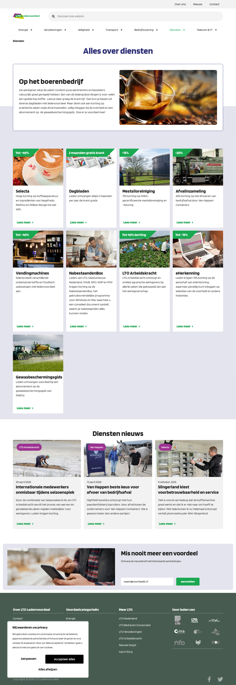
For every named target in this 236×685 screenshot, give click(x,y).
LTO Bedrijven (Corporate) (135, 625)
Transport (114, 30)
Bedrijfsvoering (146, 30)
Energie (26, 30)
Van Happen (96, 447)
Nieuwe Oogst (127, 645)
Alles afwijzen (64, 660)
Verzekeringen (55, 30)
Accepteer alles (47, 669)
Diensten (177, 30)
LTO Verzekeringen (130, 631)
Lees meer (24, 222)
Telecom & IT (207, 30)
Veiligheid (86, 30)
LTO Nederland (128, 618)
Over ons (180, 4)
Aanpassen (28, 660)
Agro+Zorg (126, 651)
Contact (214, 4)
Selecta (165, 447)
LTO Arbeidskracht (29, 447)
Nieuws (197, 4)
